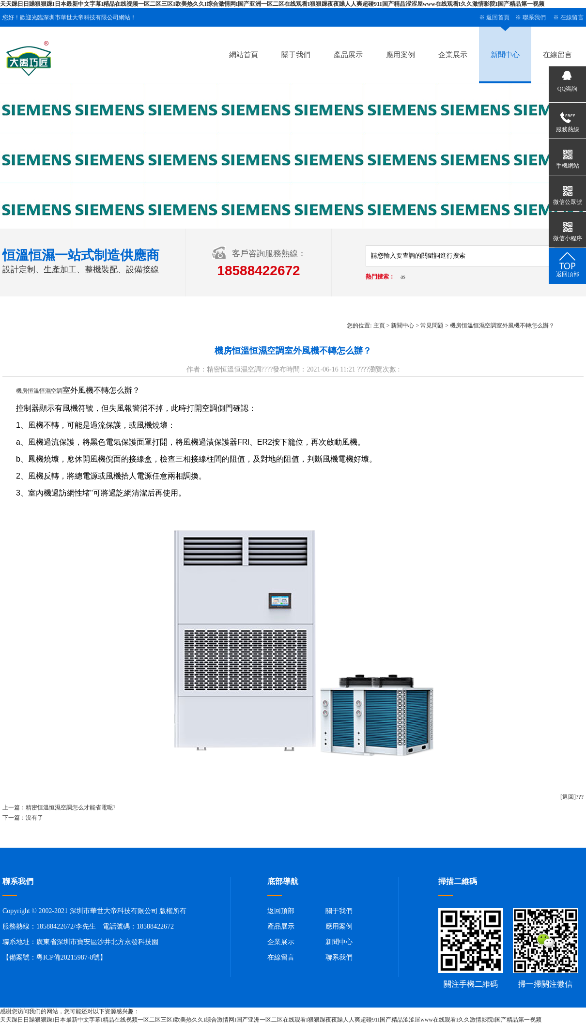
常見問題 (432, 325)
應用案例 (400, 55)
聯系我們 (534, 17)
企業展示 (452, 55)
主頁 (379, 325)
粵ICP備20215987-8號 (68, 957)
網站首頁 (243, 55)
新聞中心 (505, 55)
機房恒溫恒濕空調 (39, 391)
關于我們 (295, 55)
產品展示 (348, 55)
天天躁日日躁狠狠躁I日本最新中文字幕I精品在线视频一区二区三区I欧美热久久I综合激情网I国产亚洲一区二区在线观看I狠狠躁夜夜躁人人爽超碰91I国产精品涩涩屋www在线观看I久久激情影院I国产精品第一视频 (272, 3)
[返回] (568, 796)
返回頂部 (280, 911)
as (403, 276)
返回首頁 (497, 17)
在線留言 (572, 17)
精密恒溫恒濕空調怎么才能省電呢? (70, 807)
